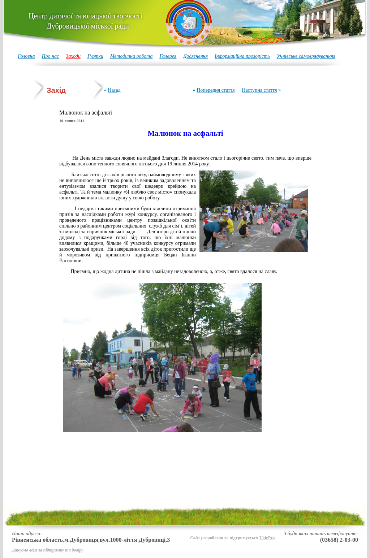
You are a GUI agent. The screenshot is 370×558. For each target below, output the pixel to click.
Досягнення (195, 56)
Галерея (167, 56)
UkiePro (267, 537)
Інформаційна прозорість (242, 56)
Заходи (73, 56)
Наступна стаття (259, 90)
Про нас (50, 56)
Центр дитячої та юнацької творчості (85, 21)
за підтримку (51, 550)
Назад (114, 90)
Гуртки (95, 56)
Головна (26, 56)
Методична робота (131, 56)
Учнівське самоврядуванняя (306, 56)
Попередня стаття (216, 90)
